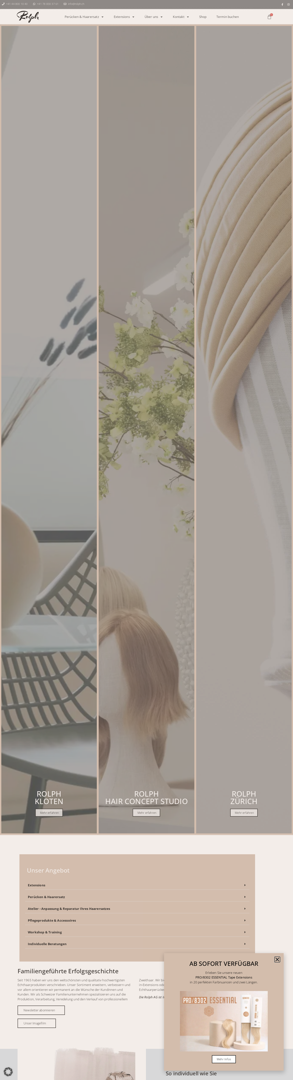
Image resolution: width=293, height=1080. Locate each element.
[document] (146, 540)
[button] (8, 1072)
